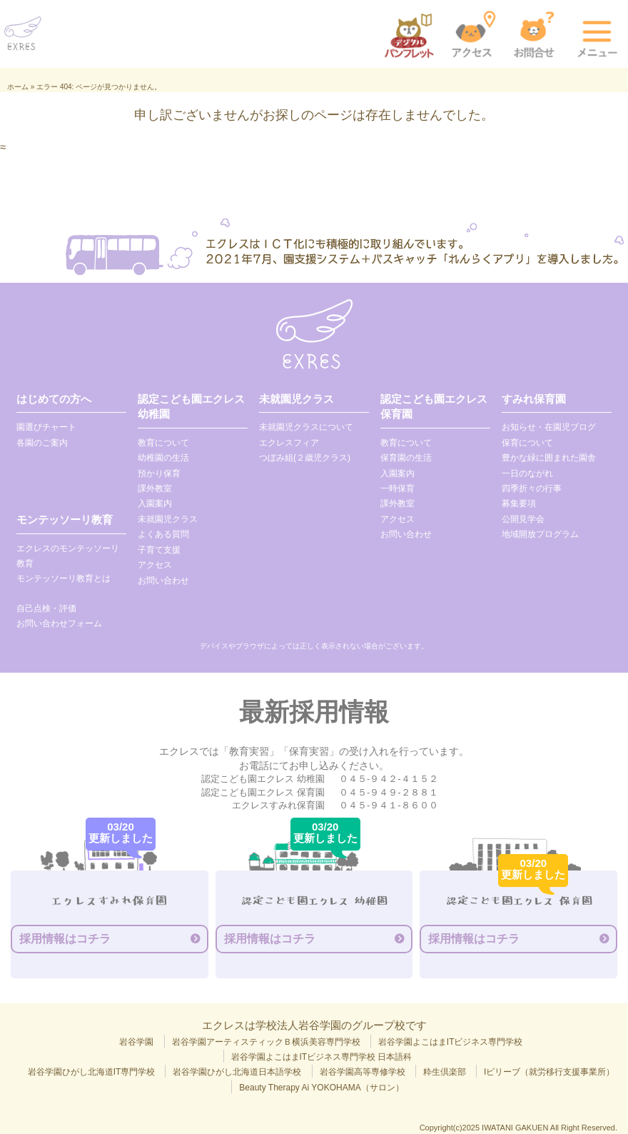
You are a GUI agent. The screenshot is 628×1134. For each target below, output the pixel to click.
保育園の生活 (406, 458)
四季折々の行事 (532, 488)
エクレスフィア (289, 443)
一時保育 (397, 488)
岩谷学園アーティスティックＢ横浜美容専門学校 (266, 1042)
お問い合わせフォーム (59, 623)
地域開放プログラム (540, 534)
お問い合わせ (163, 581)
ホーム (18, 87)
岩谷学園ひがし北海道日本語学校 (237, 1072)
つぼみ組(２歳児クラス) (304, 458)
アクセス (155, 565)
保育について (527, 443)
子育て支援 (159, 550)
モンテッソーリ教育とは (63, 578)
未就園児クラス (168, 519)
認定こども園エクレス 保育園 (433, 406)
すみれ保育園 (534, 399)
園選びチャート (46, 427)
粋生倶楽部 (444, 1072)
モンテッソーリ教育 (64, 519)
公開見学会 (523, 519)
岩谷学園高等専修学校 (362, 1072)
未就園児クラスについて (306, 427)
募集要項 (519, 503)
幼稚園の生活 (163, 458)
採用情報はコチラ (65, 939)
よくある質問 (163, 534)
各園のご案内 (42, 443)
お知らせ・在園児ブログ (549, 427)
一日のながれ (527, 473)
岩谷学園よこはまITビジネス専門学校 (450, 1042)
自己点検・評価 (46, 608)
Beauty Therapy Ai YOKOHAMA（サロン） (321, 1088)
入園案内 (155, 503)
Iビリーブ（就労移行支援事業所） (549, 1072)
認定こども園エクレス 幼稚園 (191, 406)
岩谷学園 (136, 1042)
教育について (163, 443)
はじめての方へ (53, 399)
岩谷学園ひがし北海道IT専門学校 (92, 1072)
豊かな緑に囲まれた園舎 (549, 458)
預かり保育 (159, 473)
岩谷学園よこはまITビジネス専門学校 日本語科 (321, 1057)
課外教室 (155, 488)
